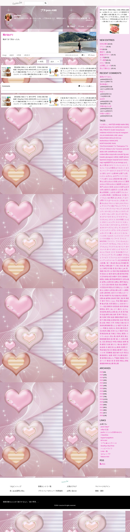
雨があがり (8, 35)
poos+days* (105, 427)
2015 (101, 402)
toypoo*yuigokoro (107, 438)
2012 (101, 410)
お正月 (102, 99)
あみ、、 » (55, 61)
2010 (101, 415)
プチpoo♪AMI (48, 10)
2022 (101, 383)
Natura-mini (105, 457)
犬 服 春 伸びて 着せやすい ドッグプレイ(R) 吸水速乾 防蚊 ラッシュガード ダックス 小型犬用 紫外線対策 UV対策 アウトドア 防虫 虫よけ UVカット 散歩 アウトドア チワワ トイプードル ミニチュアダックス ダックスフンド (78, 72)
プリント (103, 47)
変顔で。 (103, 52)
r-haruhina (104, 435)
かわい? (103, 63)
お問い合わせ (72, 491)
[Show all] (89, 20)
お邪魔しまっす (105, 65)
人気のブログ (72, 486)
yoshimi (17, 15)
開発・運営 (99, 491)
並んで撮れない (105, 68)
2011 (101, 413)
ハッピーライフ (106, 448)
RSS (102, 464)
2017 (101, 396)
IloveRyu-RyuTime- (108, 446)
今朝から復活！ (105, 113)
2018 (101, 394)
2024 (101, 377)
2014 (101, 405)
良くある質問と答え (17, 491)
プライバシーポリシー (46, 491)
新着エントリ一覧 (44, 486)
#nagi (4, 55)
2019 (101, 391)
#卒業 (19, 55)
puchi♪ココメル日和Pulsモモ (111, 432)
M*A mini (104, 440)
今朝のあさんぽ (105, 106)
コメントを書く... (86, 86)
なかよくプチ (106, 454)
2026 (101, 372)
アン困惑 (103, 60)
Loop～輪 (104, 451)
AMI (101, 49)
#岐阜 (12, 55)
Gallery (71, 26)
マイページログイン (102, 486)
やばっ (102, 91)
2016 (101, 399)
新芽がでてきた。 (106, 77)
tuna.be (65, 481)
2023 (101, 380)
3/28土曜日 (104, 44)
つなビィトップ (15, 486)
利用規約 (59, 491)
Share (90, 26)
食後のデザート (105, 55)
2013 (101, 407)
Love (81, 26)
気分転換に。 (105, 84)
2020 (101, 388)
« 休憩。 (41, 61)
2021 (101, 386)
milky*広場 (104, 429)
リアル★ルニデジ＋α (108, 443)
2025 (101, 375)
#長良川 (27, 55)
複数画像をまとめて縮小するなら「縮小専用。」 (21, 502)
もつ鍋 (102, 57)
